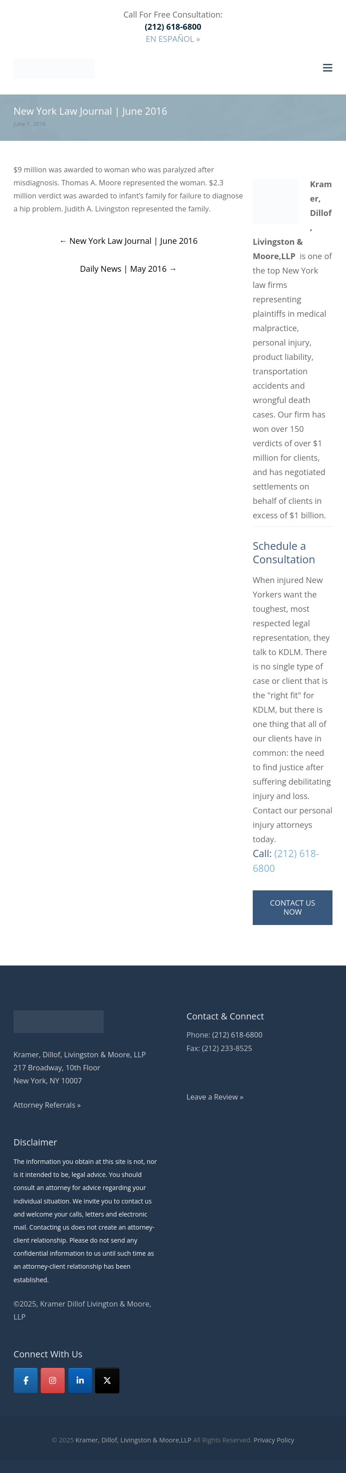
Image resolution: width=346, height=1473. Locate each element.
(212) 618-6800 (237, 1035)
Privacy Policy (274, 1440)
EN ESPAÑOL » (173, 38)
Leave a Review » (215, 1097)
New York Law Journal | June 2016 (128, 240)
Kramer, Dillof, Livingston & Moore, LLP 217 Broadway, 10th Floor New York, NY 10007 (80, 1068)
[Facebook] (26, 1380)
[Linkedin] (80, 1380)
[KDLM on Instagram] (53, 1380)
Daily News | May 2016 (128, 268)
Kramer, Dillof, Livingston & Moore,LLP (133, 1440)
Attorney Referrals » (47, 1105)
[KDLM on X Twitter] (107, 1380)
